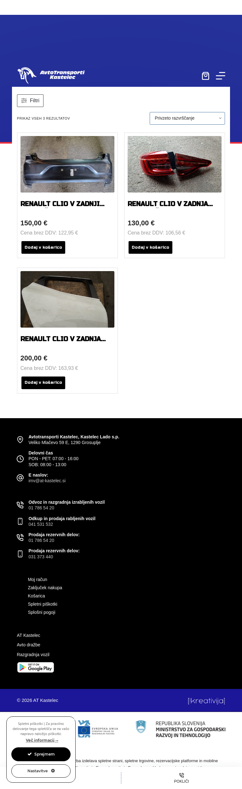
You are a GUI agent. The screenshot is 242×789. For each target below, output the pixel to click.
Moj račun (37, 579)
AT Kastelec (28, 635)
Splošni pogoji (41, 612)
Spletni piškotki (42, 604)
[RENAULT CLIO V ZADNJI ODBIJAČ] (67, 164)
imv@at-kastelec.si (47, 480)
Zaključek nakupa (45, 587)
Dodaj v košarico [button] (43, 247)
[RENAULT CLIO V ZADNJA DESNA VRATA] (67, 299)
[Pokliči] (182, 778)
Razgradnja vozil (33, 654)
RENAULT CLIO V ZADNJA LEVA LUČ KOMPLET (168, 208)
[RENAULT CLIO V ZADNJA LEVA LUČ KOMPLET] (175, 164)
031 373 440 (40, 556)
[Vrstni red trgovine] (187, 118)
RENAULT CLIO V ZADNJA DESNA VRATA (60, 343)
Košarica (36, 595)
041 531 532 (40, 524)
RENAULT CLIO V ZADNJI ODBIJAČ (60, 208)
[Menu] (220, 75)
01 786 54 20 (41, 507)
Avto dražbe (28, 644)
